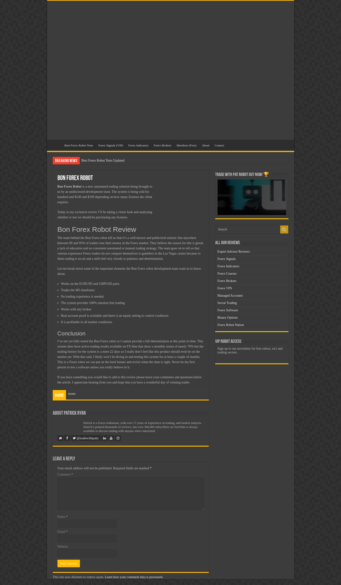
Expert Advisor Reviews (234, 251)
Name (62, 517)
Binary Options (228, 317)
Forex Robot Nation (231, 325)
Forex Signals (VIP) (110, 145)
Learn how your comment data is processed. (134, 577)
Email (62, 531)
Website (62, 546)
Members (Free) (187, 145)
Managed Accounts (230, 295)
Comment (65, 474)
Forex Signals (227, 259)
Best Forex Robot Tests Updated (103, 160)
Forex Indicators (138, 145)
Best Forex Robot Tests (79, 145)
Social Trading (227, 303)
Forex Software (228, 310)
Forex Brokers (162, 145)
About (206, 145)
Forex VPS (225, 288)
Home (55, 145)
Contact (219, 145)
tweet (71, 394)
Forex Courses (227, 273)
